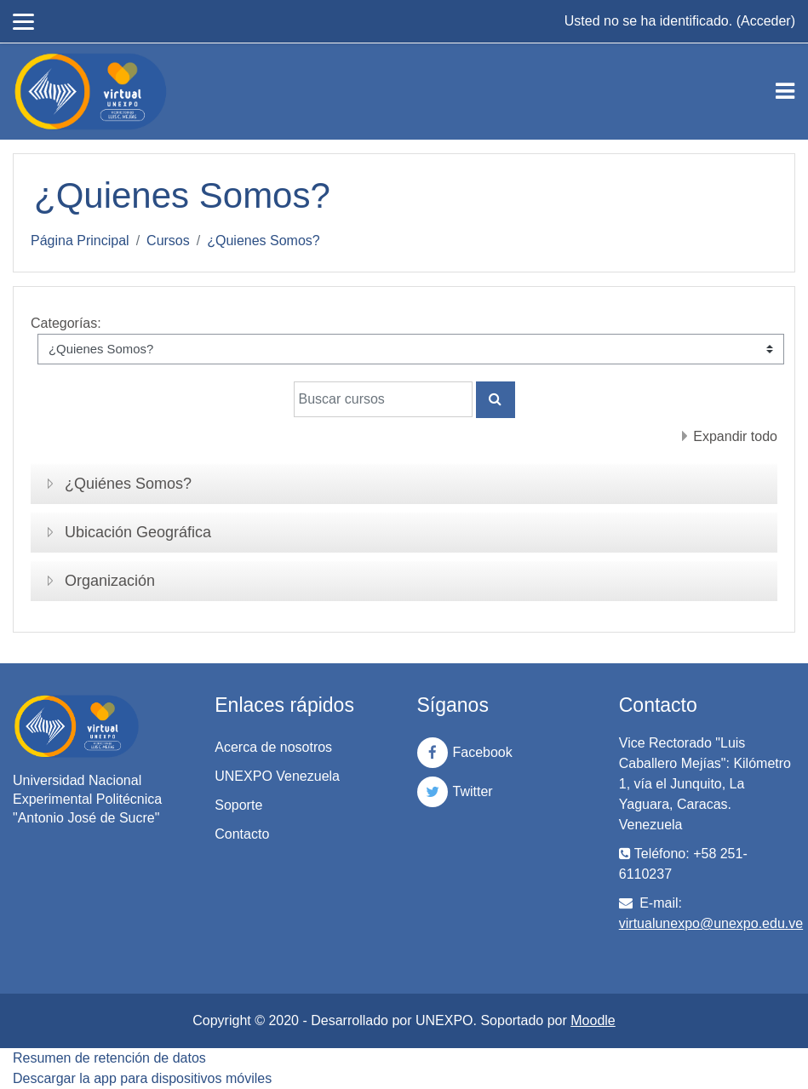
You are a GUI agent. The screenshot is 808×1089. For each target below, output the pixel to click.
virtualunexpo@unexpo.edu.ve (711, 923)
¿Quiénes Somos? (128, 483)
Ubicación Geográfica (138, 532)
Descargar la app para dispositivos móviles (142, 1078)
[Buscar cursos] (383, 399)
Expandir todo (735, 436)
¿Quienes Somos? (263, 240)
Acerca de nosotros (273, 747)
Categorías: (66, 323)
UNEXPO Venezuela (277, 776)
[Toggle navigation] (785, 91)
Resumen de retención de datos (109, 1058)
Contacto (242, 834)
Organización (110, 580)
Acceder (766, 21)
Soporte (238, 805)
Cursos (168, 240)
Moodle (592, 1020)
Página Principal (80, 240)
